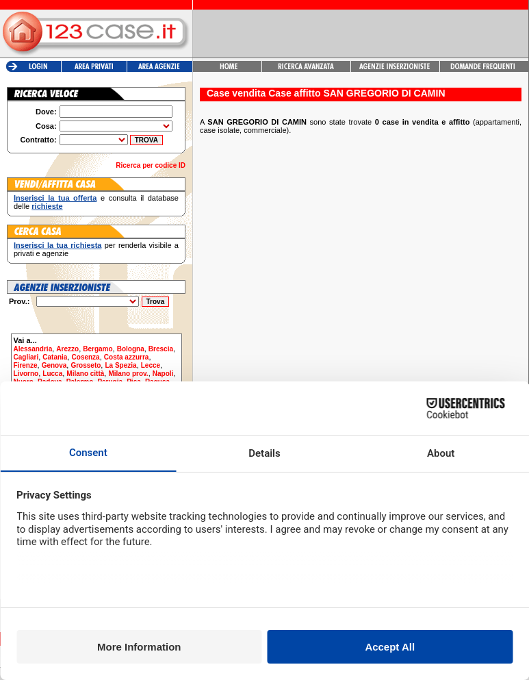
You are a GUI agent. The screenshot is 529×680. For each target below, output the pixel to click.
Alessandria (33, 349)
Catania (54, 357)
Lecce (150, 365)
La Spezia (120, 365)
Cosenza (86, 357)
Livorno (26, 373)
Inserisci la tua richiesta (57, 245)
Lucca (52, 373)
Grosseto (85, 365)
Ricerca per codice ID (150, 165)
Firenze (26, 365)
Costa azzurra (126, 357)
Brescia (161, 349)
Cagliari (26, 357)
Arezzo (67, 349)
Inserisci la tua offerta (55, 198)
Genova (54, 365)
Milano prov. (128, 373)
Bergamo (97, 349)
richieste (46, 206)
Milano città (85, 373)
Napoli (163, 373)
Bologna (130, 349)
